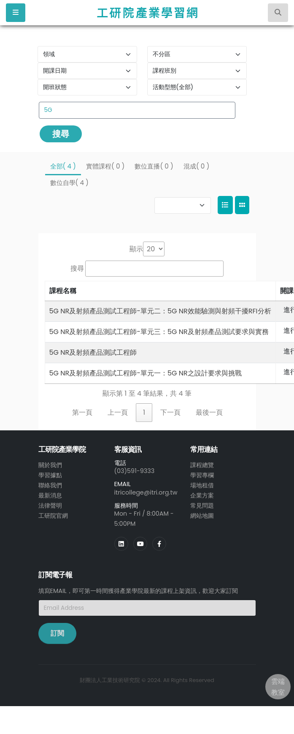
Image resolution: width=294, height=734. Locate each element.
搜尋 (60, 134)
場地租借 (202, 485)
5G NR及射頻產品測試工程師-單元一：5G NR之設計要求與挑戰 (145, 373)
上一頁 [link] (118, 412)
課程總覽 (202, 465)
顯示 (136, 249)
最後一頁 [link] (209, 412)
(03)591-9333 (134, 471)
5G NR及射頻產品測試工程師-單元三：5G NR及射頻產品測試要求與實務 (159, 332)
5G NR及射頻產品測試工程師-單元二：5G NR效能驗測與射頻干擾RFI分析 (160, 311)
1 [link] (144, 412)
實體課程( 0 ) (105, 166)
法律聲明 (50, 505)
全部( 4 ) (63, 166)
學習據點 (50, 475)
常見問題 (202, 505)
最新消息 (50, 495)
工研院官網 (53, 515)
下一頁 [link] (170, 412)
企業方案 (202, 495)
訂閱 (57, 633)
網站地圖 (202, 515)
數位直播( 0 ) (154, 166)
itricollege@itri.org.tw (146, 492)
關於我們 (50, 465)
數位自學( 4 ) (69, 182)
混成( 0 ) (196, 166)
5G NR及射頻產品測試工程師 (93, 352)
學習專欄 (202, 475)
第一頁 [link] (82, 412)
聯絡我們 (50, 485)
